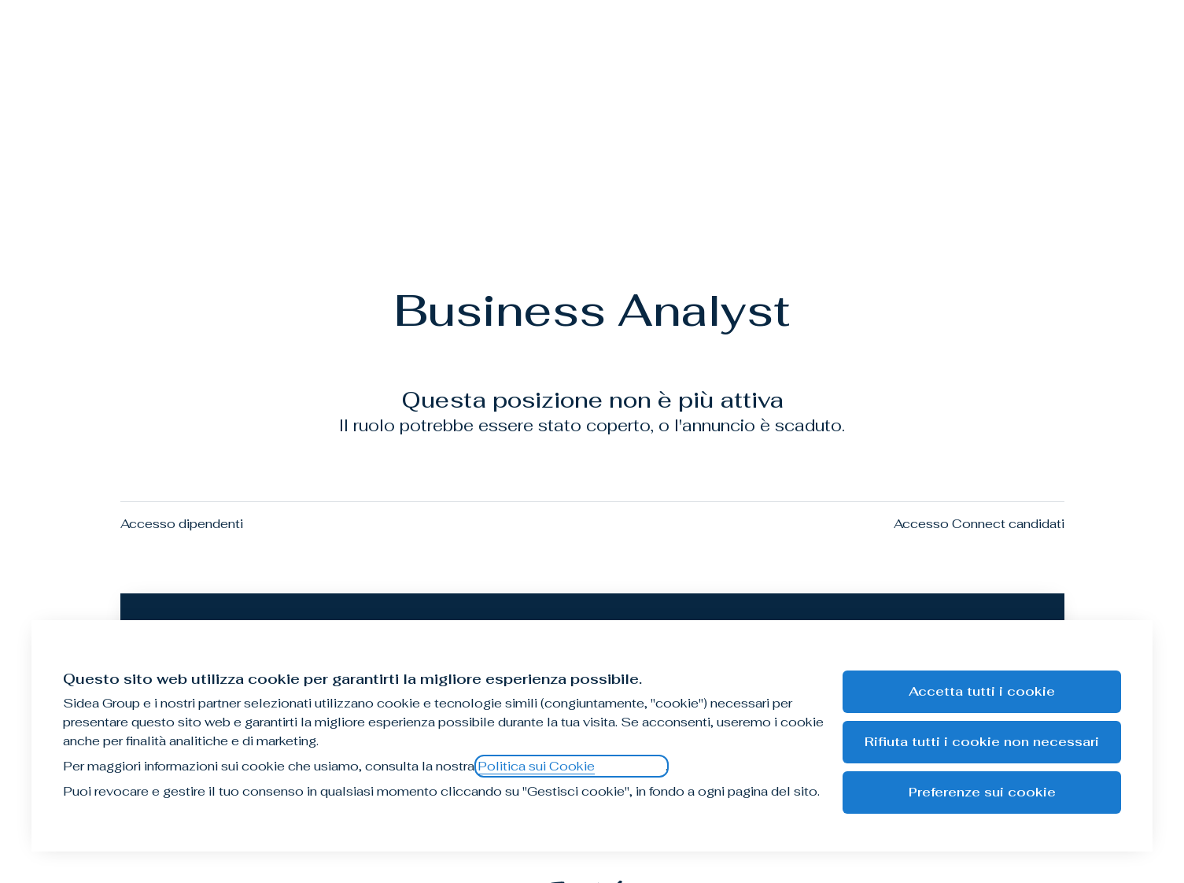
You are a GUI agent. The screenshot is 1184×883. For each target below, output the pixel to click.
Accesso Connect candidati (979, 523)
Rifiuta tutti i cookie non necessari (982, 741)
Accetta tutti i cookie (982, 691)
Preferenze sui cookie (982, 792)
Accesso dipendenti (181, 523)
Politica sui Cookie (536, 766)
